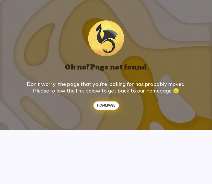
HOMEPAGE (106, 105)
